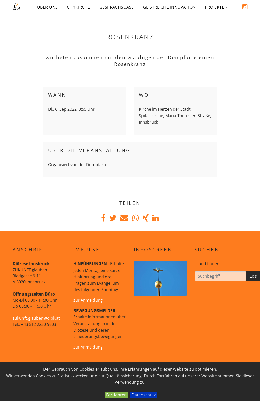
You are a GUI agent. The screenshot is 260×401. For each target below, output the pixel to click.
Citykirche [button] (80, 7)
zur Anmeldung (88, 300)
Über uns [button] (49, 7)
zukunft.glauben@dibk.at (36, 318)
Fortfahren (116, 395)
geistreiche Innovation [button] (171, 7)
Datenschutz (144, 395)
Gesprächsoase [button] (118, 7)
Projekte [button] (216, 7)
